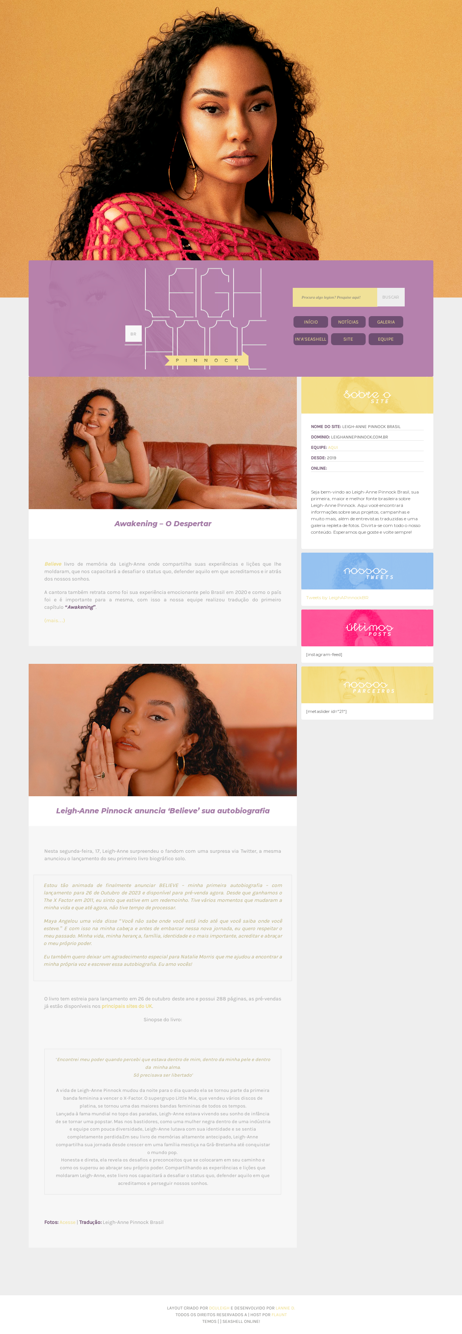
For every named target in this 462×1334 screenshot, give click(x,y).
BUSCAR (390, 297)
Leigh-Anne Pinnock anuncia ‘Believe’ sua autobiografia (163, 811)
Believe (52, 564)
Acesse (68, 1222)
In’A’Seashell (310, 339)
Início (311, 322)
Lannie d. (285, 1308)
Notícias (348, 322)
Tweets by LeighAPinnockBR (337, 597)
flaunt (279, 1314)
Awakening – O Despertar (163, 524)
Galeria (386, 322)
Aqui (333, 447)
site (348, 339)
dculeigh (220, 1308)
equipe (386, 339)
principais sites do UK (127, 1006)
